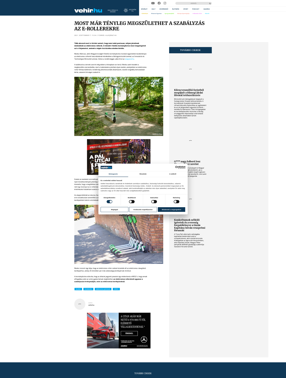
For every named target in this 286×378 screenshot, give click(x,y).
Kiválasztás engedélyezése (143, 209)
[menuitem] (144, 9)
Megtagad (114, 209)
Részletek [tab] (142, 174)
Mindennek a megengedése (171, 209)
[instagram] (165, 3)
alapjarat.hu (129, 59)
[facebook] (159, 3)
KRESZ (116, 289)
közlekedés (88, 289)
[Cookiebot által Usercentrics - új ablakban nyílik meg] (176, 167)
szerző (90, 303)
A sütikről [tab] (172, 174)
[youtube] (153, 3)
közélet (78, 289)
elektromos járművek (103, 289)
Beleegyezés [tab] (113, 174)
